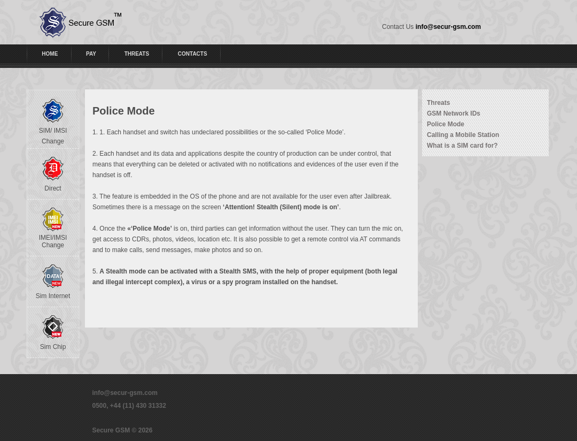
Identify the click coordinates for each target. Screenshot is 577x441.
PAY (91, 54)
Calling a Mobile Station (463, 135)
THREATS (136, 54)
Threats (438, 103)
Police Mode (445, 124)
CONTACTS (192, 54)
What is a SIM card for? (462, 145)
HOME (50, 54)
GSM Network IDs (453, 113)
